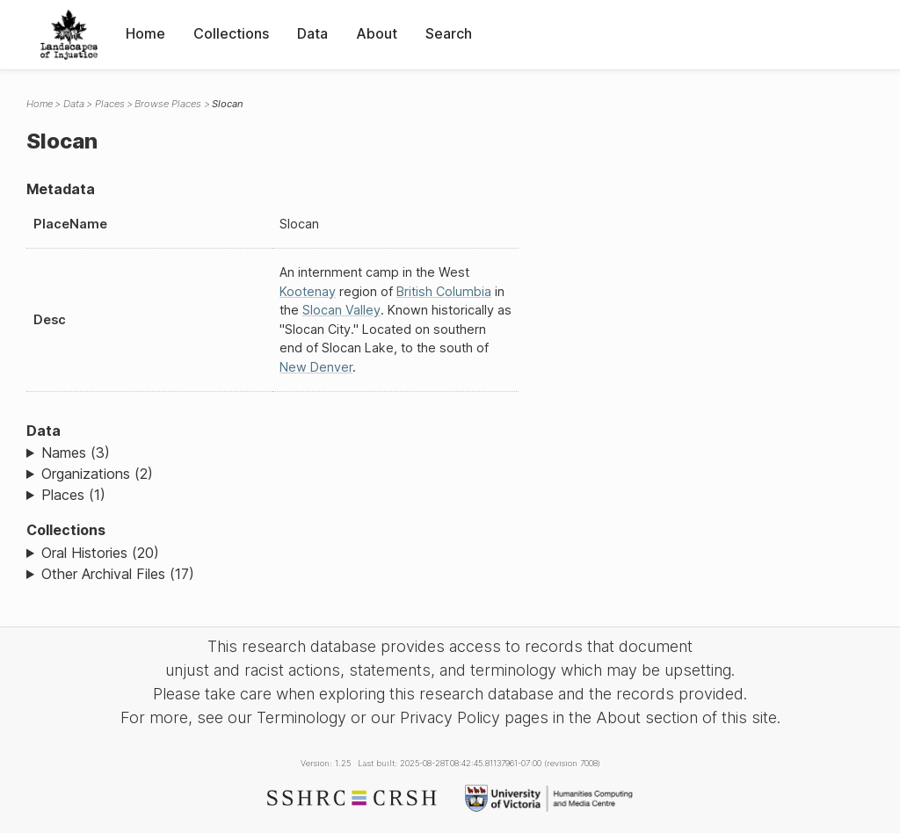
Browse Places (167, 104)
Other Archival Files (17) (117, 574)
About (376, 33)
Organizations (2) (97, 473)
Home (145, 33)
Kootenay (307, 291)
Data (312, 33)
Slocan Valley (341, 309)
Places (110, 104)
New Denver (315, 366)
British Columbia (443, 291)
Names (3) (75, 452)
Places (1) (73, 494)
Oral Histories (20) (100, 552)
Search (448, 33)
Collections (231, 33)
